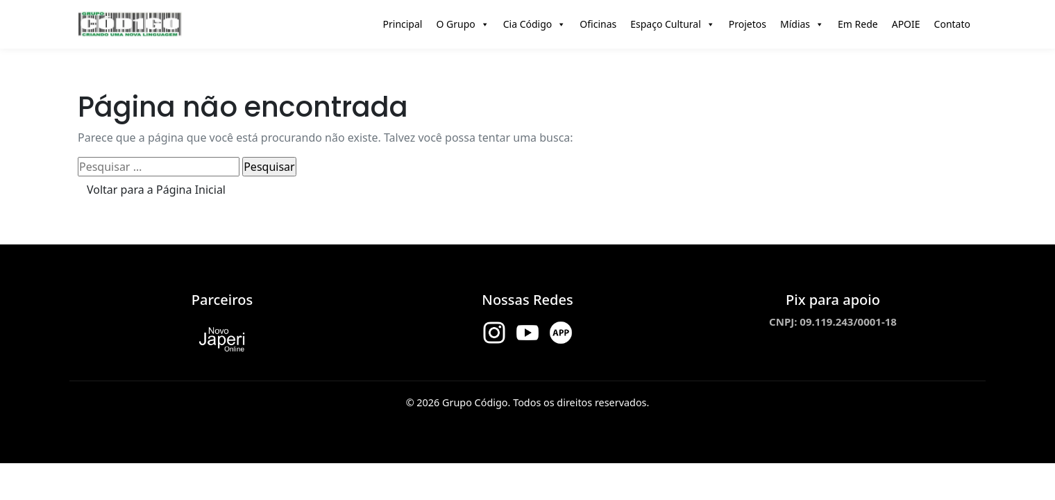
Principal (403, 24)
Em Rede (858, 24)
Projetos (747, 24)
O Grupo (462, 24)
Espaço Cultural (672, 24)
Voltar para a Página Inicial (156, 189)
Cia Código (534, 24)
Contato (952, 24)
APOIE (906, 24)
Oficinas (598, 24)
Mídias (802, 24)
